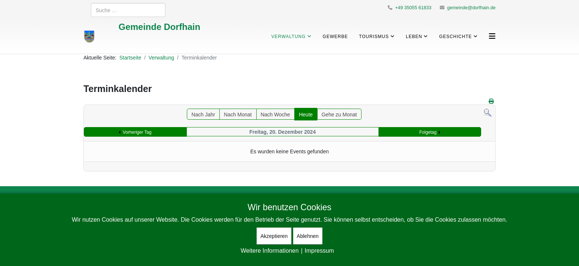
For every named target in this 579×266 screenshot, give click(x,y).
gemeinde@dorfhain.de (471, 7)
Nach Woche (275, 114)
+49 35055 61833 (413, 7)
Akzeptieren (274, 235)
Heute (305, 114)
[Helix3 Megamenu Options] (492, 36)
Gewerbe (335, 36)
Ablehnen (308, 235)
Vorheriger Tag (137, 132)
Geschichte (455, 36)
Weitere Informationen (270, 250)
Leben (414, 36)
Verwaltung (288, 36)
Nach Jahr (203, 114)
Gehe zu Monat (339, 114)
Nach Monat (237, 114)
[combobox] (128, 10)
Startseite (130, 57)
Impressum (319, 250)
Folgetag (428, 132)
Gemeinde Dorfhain (159, 26)
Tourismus (374, 36)
